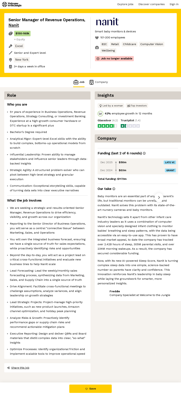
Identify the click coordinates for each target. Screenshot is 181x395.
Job (78, 82)
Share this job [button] (18, 367)
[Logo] (12, 4)
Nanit (13, 25)
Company (98, 82)
